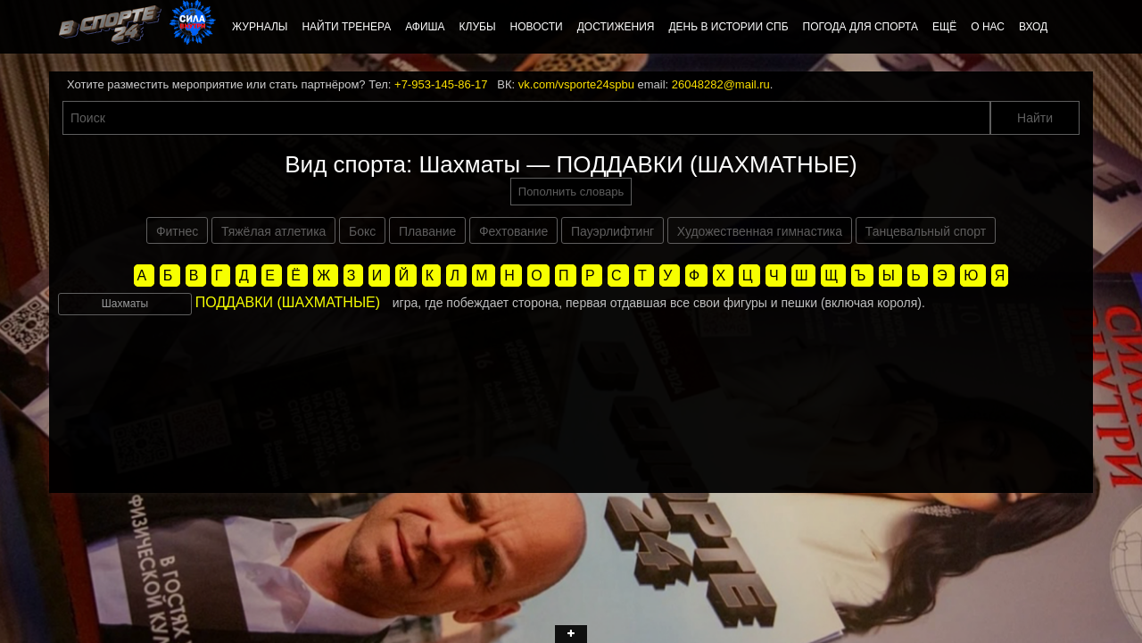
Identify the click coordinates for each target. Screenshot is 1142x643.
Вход (1033, 27)
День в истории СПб (728, 27)
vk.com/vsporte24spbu (576, 84)
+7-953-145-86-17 (440, 84)
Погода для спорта (860, 27)
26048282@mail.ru (721, 84)
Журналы (259, 27)
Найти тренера (346, 27)
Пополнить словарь (571, 191)
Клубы (477, 27)
